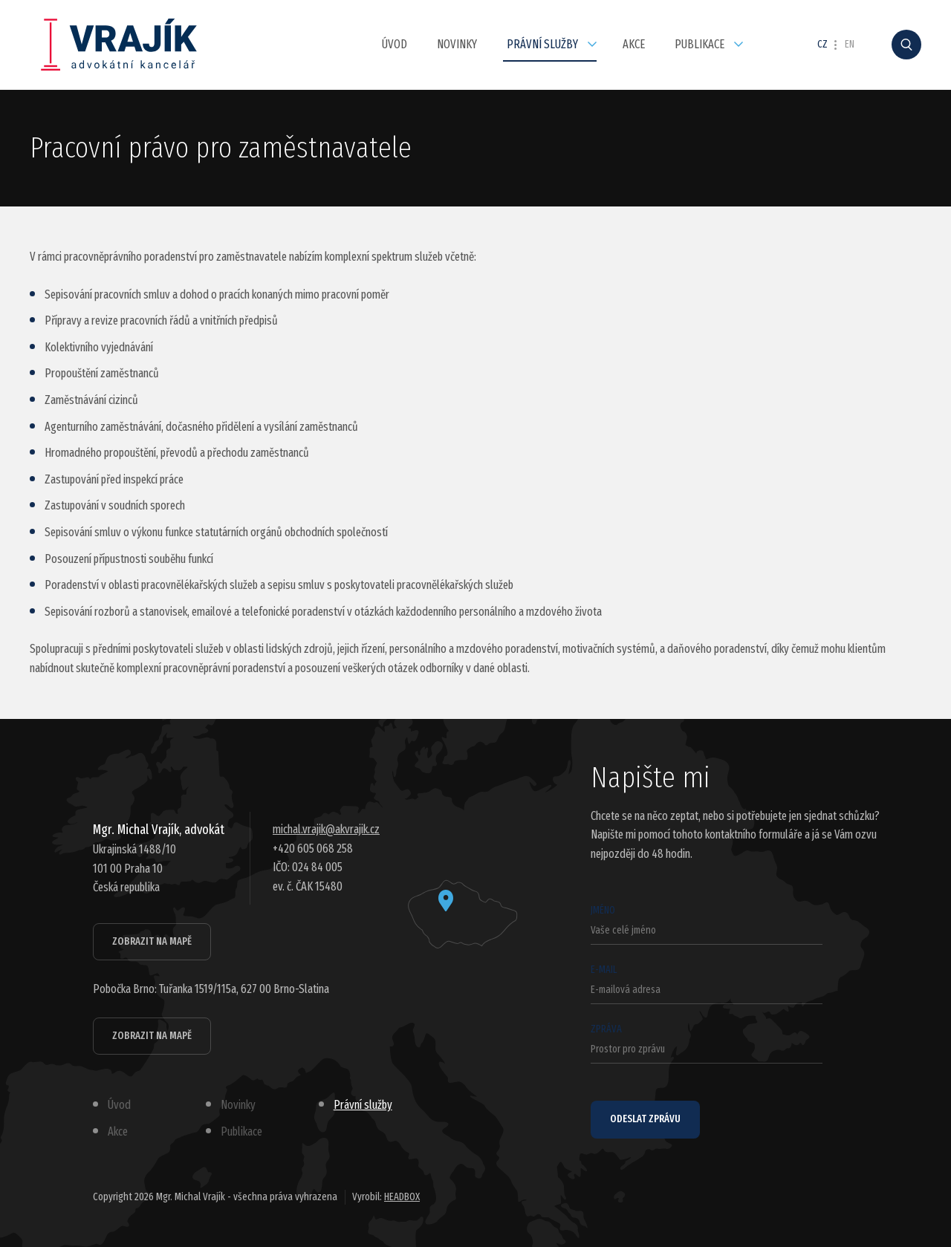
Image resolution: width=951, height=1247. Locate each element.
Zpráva (706, 1043)
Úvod (394, 44)
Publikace (699, 44)
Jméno (706, 924)
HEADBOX (402, 1197)
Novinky (457, 44)
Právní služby (542, 44)
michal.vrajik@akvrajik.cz (326, 829)
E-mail (706, 983)
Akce (634, 44)
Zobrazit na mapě (152, 941)
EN (849, 45)
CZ (822, 45)
